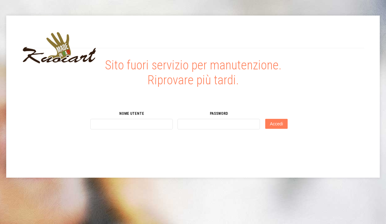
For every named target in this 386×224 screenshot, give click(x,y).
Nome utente (131, 113)
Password (219, 113)
